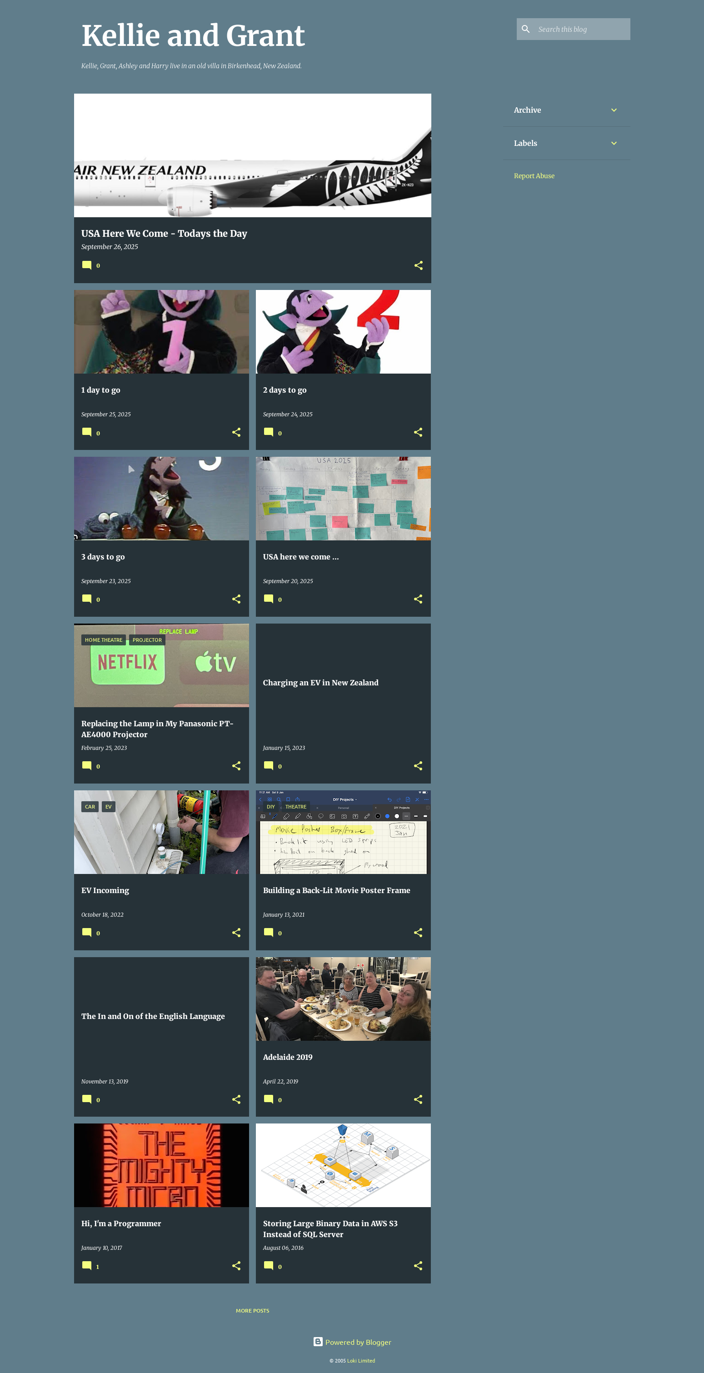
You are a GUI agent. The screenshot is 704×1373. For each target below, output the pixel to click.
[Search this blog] (582, 29)
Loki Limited (361, 1360)
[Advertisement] (467, 230)
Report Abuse (534, 176)
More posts (252, 1310)
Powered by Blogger (352, 1341)
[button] (418, 266)
